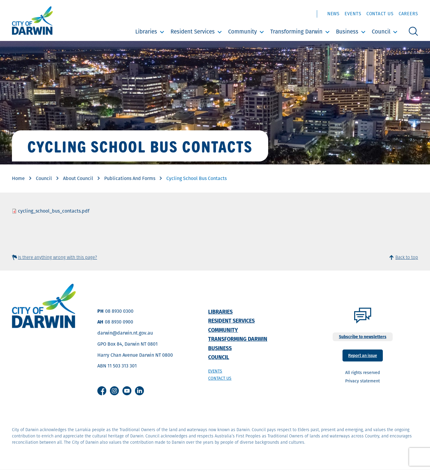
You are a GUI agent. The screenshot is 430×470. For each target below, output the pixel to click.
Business (347, 32)
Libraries (146, 32)
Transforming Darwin (296, 32)
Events (353, 13)
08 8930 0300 (119, 311)
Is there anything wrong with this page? (57, 257)
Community (242, 32)
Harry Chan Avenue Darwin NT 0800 (135, 355)
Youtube (126, 390)
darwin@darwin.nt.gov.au (125, 332)
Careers (408, 13)
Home (18, 178)
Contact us (219, 378)
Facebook (101, 390)
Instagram (114, 390)
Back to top (406, 257)
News (333, 13)
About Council (78, 178)
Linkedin (139, 390)
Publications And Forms (129, 178)
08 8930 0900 (119, 321)
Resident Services (193, 32)
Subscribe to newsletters (362, 337)
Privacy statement (362, 381)
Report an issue (362, 355)
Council (381, 32)
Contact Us (380, 13)
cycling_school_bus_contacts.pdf (53, 210)
